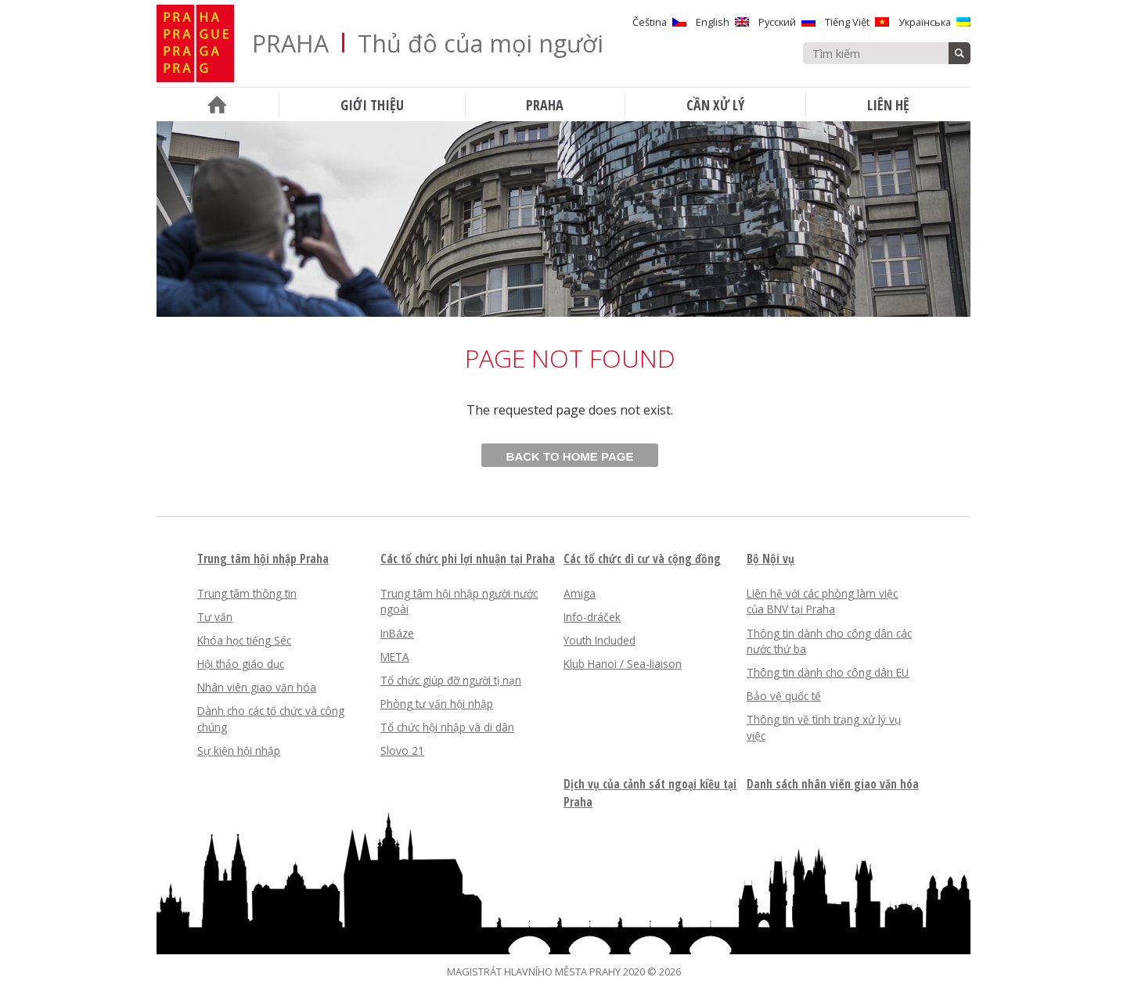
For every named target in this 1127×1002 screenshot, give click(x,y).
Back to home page (570, 456)
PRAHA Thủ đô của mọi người (427, 43)
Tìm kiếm (959, 53)
